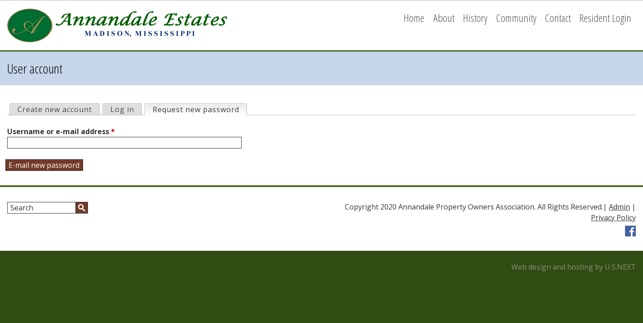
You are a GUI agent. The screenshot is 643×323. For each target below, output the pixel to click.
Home (414, 17)
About (443, 17)
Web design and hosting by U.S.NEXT (573, 267)
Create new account (55, 109)
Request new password (200, 109)
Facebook (630, 231)
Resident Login (605, 17)
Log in (122, 109)
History (475, 17)
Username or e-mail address (61, 131)
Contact (558, 17)
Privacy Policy (613, 218)
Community (516, 17)
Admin (619, 207)
